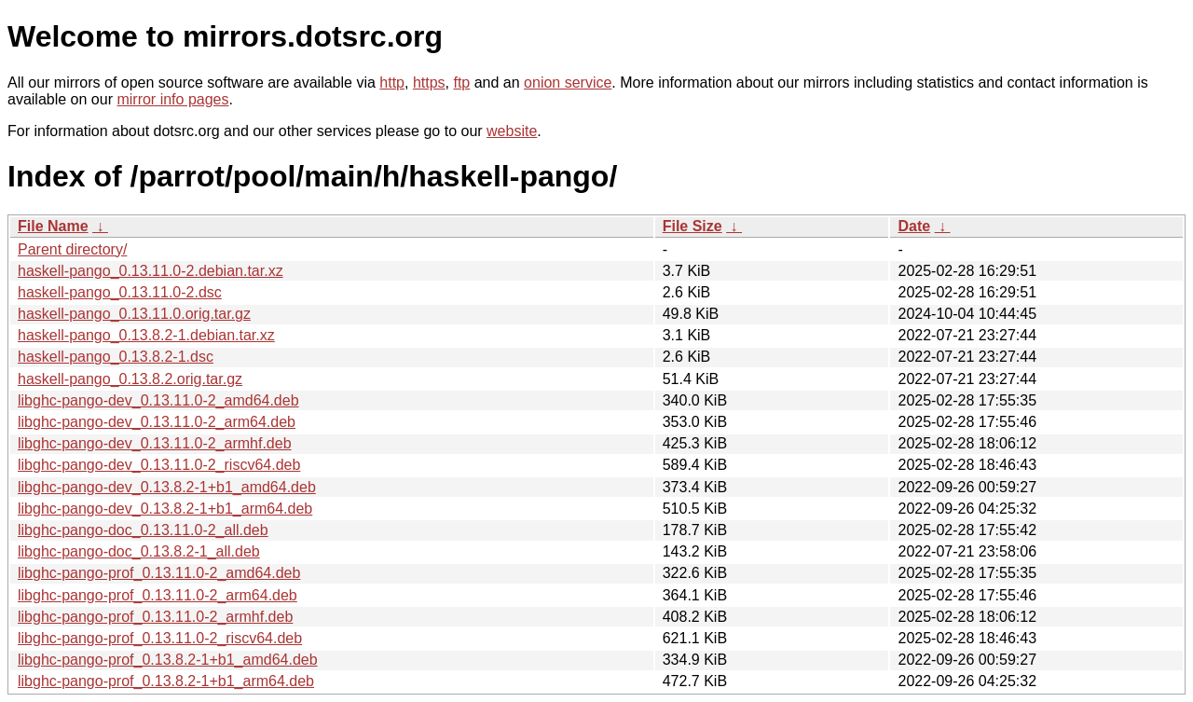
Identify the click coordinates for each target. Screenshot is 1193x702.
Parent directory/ (72, 249)
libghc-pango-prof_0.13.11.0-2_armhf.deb (155, 617)
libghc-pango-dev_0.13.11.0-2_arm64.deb (156, 422)
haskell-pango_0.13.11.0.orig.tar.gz (134, 314)
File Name (53, 226)
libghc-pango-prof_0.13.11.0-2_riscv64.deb (160, 638)
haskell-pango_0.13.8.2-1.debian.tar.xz (146, 335)
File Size (692, 226)
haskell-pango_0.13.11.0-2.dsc (120, 292)
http (392, 82)
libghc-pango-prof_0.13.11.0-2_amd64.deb (159, 573)
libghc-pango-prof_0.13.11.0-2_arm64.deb (157, 595)
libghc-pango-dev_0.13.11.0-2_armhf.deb (155, 443)
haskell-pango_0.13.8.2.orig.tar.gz (130, 379)
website (512, 131)
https (429, 82)
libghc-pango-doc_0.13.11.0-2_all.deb (143, 530)
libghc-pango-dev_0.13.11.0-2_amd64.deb (158, 400)
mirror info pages (172, 99)
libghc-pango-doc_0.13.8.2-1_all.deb (139, 551)
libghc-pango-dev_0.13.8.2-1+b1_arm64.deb (165, 508)
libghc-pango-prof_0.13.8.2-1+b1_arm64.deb (166, 681)
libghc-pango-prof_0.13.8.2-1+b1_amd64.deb (168, 660)
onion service (567, 82)
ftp (461, 82)
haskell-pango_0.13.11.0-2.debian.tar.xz (150, 271)
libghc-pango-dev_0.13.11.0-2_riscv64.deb (159, 465)
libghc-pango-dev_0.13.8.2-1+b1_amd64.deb (167, 487)
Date (914, 226)
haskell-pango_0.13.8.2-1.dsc (115, 357)
